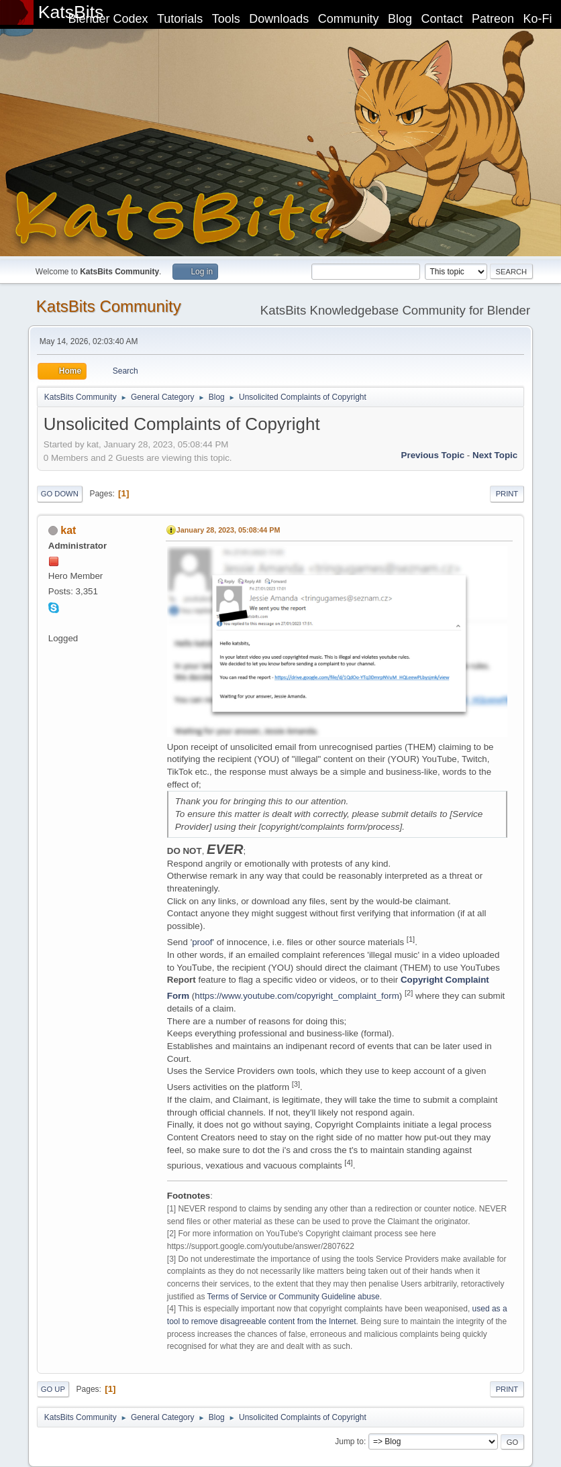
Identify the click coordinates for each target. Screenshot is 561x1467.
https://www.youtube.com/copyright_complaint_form (297, 996)
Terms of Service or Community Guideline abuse (293, 1296)
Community (348, 18)
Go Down (60, 494)
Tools (226, 18)
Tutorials (180, 18)
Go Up (53, 1389)
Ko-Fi (537, 18)
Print (507, 494)
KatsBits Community (108, 306)
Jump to (349, 1441)
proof (202, 942)
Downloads (279, 18)
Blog (400, 18)
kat (68, 530)
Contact (442, 18)
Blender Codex (108, 18)
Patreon (493, 18)
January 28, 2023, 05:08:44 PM (228, 530)
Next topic (494, 455)
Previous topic (433, 455)
